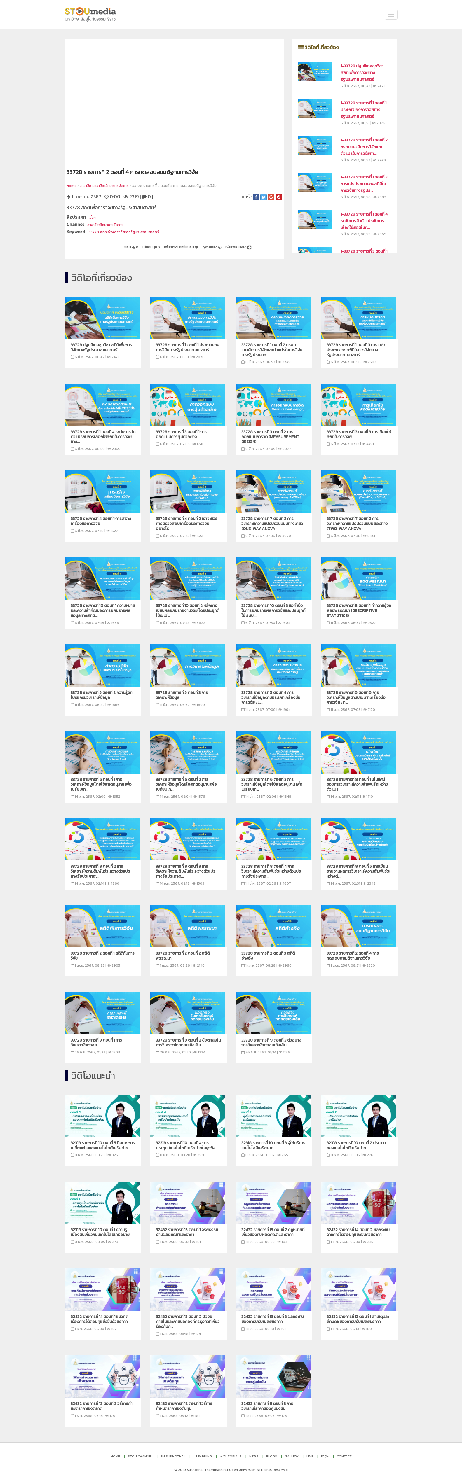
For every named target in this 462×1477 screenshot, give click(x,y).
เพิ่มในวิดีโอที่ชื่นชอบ (162, 245)
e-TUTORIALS (230, 1454)
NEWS (253, 1454)
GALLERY (292, 1454)
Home (71, 185)
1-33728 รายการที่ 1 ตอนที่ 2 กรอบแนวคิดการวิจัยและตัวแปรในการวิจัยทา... (364, 147)
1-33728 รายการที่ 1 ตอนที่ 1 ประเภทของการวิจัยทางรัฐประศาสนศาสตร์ (363, 110)
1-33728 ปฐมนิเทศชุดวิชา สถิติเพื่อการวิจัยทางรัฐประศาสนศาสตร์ (362, 73)
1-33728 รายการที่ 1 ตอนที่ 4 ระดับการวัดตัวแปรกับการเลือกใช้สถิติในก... (364, 221)
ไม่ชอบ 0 (123, 245)
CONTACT (344, 1454)
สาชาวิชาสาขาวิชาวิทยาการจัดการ (104, 185)
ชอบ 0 (99, 245)
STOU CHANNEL (140, 1454)
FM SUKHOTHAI (173, 1454)
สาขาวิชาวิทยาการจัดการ (111, 223)
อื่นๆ (93, 217)
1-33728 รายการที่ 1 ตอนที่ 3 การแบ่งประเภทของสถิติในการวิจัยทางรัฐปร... (364, 184)
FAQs (325, 1454)
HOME (115, 1454)
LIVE (309, 1454)
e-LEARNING (202, 1454)
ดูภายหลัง (201, 245)
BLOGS (271, 1454)
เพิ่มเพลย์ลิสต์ (234, 245)
